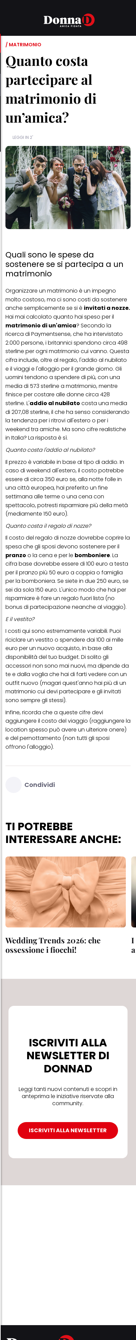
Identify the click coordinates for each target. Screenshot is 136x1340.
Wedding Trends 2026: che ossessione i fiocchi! (53, 945)
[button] (9, 21)
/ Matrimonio (23, 44)
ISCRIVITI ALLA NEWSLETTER (68, 1130)
